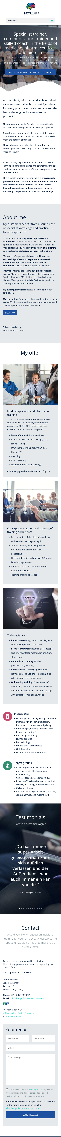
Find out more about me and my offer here (30, 77)
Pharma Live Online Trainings (19, 1013)
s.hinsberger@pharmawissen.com (27, 998)
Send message (30, 1114)
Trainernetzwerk (13, 1016)
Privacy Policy (36, 1089)
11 (41, 908)
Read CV (9, 313)
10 (39, 908)
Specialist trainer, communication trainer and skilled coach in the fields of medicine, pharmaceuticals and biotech (30, 48)
